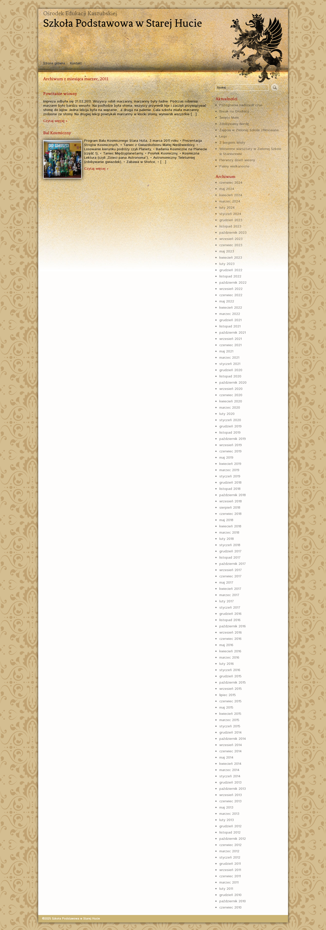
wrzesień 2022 (231, 288)
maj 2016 (226, 645)
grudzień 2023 (230, 220)
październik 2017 (232, 563)
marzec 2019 (229, 470)
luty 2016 (226, 663)
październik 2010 (232, 901)
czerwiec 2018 (230, 513)
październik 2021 (232, 332)
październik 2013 (232, 788)
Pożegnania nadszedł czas (241, 105)
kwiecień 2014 (230, 763)
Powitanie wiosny (60, 93)
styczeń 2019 (229, 476)
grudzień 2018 (230, 482)
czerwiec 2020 (230, 395)
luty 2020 (227, 413)
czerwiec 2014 (230, 751)
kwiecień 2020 (230, 401)
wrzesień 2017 (230, 570)
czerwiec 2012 (230, 845)
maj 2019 (226, 457)
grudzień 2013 (230, 782)
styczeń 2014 (230, 776)
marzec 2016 (229, 657)
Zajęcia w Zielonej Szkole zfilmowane (249, 130)
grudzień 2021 (230, 320)
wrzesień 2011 (230, 870)
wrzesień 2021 (230, 338)
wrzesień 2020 (231, 388)
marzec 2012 (229, 851)
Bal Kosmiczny (57, 132)
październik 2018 (232, 495)
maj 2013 (226, 807)
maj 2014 (226, 757)
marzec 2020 (229, 407)
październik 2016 (232, 626)
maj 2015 (226, 707)
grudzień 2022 (230, 270)
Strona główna (54, 63)
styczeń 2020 (230, 420)
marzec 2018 (229, 532)
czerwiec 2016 (230, 638)
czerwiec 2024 (231, 182)
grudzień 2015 (230, 676)
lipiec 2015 (227, 695)
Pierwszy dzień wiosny (237, 160)
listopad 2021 (230, 326)
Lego (223, 136)
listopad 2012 (230, 832)
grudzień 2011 (230, 863)
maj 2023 (226, 251)
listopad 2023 (230, 226)
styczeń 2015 (229, 726)
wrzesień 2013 (230, 795)
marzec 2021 (229, 357)
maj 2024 (226, 188)
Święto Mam (229, 117)
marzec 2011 (229, 882)
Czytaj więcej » (55, 120)
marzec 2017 (229, 595)
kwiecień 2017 (230, 588)
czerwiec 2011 (230, 876)
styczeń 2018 (229, 545)
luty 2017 (226, 601)
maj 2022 (226, 301)
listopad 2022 (230, 276)
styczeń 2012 (229, 857)
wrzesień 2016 (230, 632)
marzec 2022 (229, 313)
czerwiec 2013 (230, 801)
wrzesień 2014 (230, 745)
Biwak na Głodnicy (234, 111)
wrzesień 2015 (230, 688)
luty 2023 (227, 263)
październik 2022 (233, 282)
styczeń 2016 (229, 670)
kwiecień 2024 (230, 195)
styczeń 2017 (229, 607)
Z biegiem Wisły (232, 142)
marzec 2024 (229, 201)
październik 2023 (233, 232)
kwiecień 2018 (230, 526)
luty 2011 (226, 888)
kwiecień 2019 (230, 463)
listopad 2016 (230, 620)
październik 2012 (232, 838)
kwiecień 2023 (230, 257)
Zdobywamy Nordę (234, 123)
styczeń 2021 (229, 363)
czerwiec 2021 (230, 345)
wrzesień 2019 (230, 445)
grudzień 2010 (230, 895)
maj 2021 (226, 351)
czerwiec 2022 (230, 295)
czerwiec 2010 (230, 907)
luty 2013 (226, 820)
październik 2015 (232, 682)
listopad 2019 (230, 432)
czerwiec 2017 (230, 576)
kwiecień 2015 (230, 713)
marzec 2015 (229, 720)
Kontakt (75, 63)
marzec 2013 (229, 813)
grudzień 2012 (230, 826)
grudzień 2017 (230, 551)
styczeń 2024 (230, 213)
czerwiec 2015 (230, 701)
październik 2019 (232, 438)
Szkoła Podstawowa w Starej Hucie (122, 23)
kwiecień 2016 (230, 651)
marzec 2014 (229, 770)
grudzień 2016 (230, 613)
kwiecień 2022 (230, 307)
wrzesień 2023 (231, 238)
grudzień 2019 (230, 426)
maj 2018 (226, 520)
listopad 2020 (230, 376)
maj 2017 (226, 582)
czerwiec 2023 (230, 245)
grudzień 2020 (230, 370)
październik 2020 (233, 382)
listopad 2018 (230, 488)
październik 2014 (232, 738)
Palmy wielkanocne (234, 166)
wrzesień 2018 (230, 501)
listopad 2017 (230, 557)
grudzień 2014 (230, 732)
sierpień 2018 (229, 507)
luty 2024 (227, 207)
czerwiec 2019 (230, 451)
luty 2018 (226, 538)
